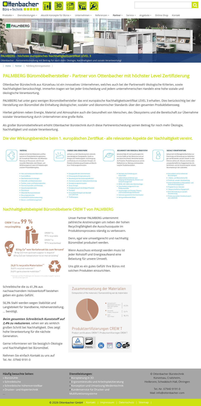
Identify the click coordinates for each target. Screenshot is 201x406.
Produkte (8, 16)
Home (8, 66)
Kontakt (176, 15)
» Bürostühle (10, 378)
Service (131, 16)
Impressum (107, 402)
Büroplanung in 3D (82, 378)
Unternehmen (83, 16)
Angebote (145, 16)
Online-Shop (161, 15)
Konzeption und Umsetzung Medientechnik (97, 385)
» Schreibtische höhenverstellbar (22, 385)
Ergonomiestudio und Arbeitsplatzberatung (97, 381)
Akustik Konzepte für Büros (56, 16)
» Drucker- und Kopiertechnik (20, 389)
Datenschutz (126, 402)
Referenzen (102, 16)
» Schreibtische (12, 381)
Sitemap (144, 402)
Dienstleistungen (27, 16)
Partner (118, 16)
